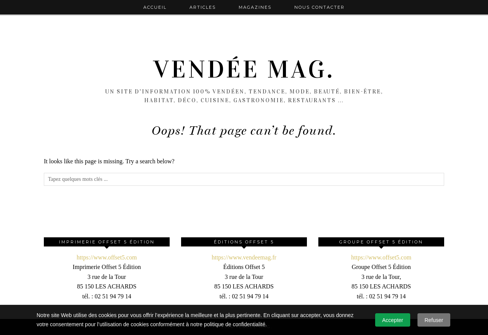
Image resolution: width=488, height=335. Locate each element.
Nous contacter (319, 7)
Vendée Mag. (244, 69)
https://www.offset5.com (107, 257)
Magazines (255, 7)
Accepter (392, 320)
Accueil (155, 7)
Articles (202, 7)
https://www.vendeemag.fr (244, 257)
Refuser (433, 320)
